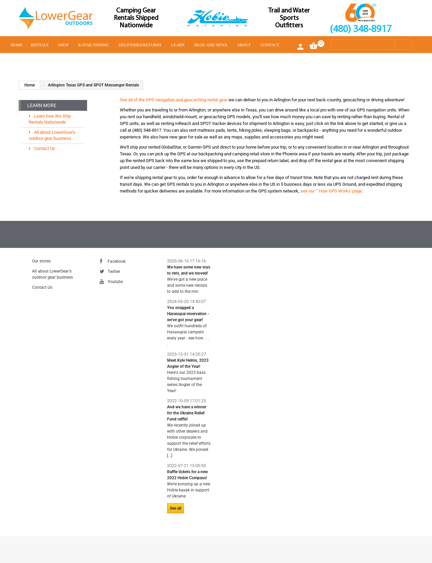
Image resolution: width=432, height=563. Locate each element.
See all (175, 508)
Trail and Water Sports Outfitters (289, 18)
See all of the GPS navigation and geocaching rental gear (173, 99)
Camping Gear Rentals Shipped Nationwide (136, 18)
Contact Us (44, 148)
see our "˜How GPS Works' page (331, 191)
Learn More (41, 105)
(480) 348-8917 (361, 29)
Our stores (41, 261)
